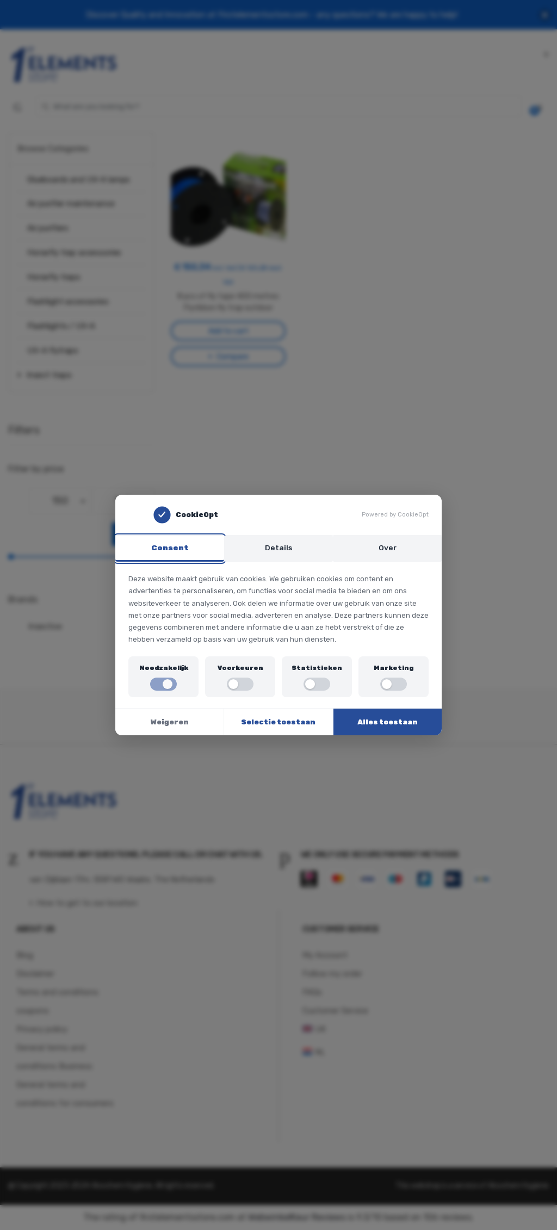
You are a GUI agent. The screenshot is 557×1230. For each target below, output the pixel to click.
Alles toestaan (387, 722)
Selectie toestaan (278, 722)
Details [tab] (278, 547)
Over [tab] (388, 547)
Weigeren (170, 722)
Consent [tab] (170, 547)
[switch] (163, 684)
